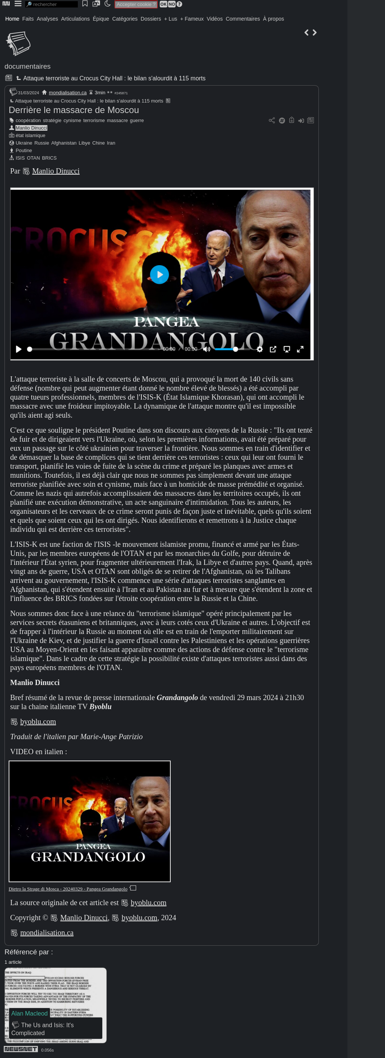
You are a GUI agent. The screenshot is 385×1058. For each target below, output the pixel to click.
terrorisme (94, 120)
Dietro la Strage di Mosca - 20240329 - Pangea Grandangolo (68, 889)
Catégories (125, 19)
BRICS (49, 158)
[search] (51, 4)
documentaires (28, 66)
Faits (27, 19)
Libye (84, 143)
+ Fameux (192, 19)
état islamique (30, 135)
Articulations (75, 19)
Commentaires (243, 19)
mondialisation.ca (67, 92)
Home (12, 19)
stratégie (52, 120)
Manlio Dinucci (31, 128)
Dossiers (151, 19)
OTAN (33, 158)
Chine (98, 143)
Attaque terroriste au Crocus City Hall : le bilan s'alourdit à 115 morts (109, 78)
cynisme (72, 120)
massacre (117, 120)
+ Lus (170, 19)
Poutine (24, 150)
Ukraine (24, 143)
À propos (273, 19)
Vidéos (215, 19)
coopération (28, 120)
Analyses (47, 19)
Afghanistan (64, 143)
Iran (111, 143)
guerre (137, 120)
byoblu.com (38, 721)
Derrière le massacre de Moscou (74, 110)
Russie (41, 143)
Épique (101, 19)
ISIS (20, 158)
